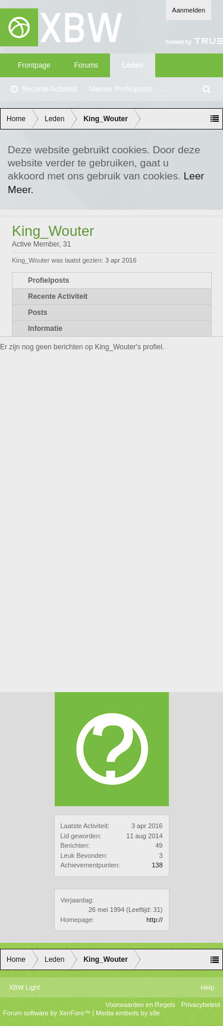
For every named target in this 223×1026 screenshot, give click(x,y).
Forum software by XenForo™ (47, 1012)
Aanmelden (188, 10)
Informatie (45, 328)
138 (157, 865)
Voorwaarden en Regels (140, 1004)
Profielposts (48, 280)
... (166, 89)
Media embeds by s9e (128, 1012)
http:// (154, 919)
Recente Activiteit (49, 89)
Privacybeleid (200, 1004)
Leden (132, 65)
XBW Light (24, 987)
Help (207, 987)
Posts (38, 312)
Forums (86, 65)
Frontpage (34, 65)
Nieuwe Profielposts (120, 89)
